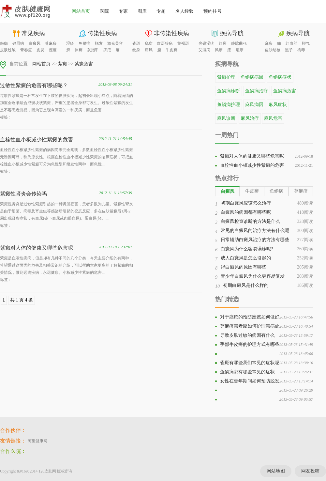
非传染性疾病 (171, 33)
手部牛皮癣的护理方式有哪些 (249, 344)
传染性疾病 (102, 33)
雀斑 (136, 43)
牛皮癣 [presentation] (252, 191)
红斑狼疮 (165, 43)
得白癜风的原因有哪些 (243, 267)
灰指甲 (93, 50)
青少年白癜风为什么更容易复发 (253, 276)
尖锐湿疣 (206, 43)
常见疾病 (33, 33)
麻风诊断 (226, 118)
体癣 (78, 50)
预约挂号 (212, 11)
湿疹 (70, 43)
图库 (142, 11)
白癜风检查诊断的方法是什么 (250, 221)
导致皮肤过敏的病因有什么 (247, 335)
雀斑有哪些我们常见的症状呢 (249, 362)
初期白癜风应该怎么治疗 (246, 203)
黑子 (289, 50)
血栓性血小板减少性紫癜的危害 (36, 139)
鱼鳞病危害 (284, 90)
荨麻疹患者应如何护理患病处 (249, 326)
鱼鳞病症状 (280, 77)
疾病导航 (232, 33)
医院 (104, 11)
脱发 (99, 43)
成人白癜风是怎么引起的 (246, 258)
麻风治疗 (250, 118)
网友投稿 (310, 471)
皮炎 (40, 50)
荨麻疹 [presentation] (301, 191)
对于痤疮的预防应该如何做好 (249, 317)
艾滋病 (204, 50)
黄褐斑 (183, 43)
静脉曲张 (239, 43)
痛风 (149, 50)
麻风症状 (278, 104)
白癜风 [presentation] (227, 191)
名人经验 (184, 11)
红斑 (223, 43)
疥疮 (107, 50)
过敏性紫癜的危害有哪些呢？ (34, 85)
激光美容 (115, 43)
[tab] (227, 191)
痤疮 (53, 50)
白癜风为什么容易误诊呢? (247, 248)
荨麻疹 (51, 43)
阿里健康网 (37, 441)
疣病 (149, 43)
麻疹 (269, 43)
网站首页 (81, 11)
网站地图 (276, 471)
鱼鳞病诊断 (228, 90)
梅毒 (301, 50)
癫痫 (4, 43)
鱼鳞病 (84, 43)
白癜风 (34, 43)
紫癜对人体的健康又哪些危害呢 (36, 248)
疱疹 (240, 50)
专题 (161, 11)
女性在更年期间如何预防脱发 (249, 381)
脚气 (306, 43)
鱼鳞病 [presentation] (276, 191)
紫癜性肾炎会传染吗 (23, 193)
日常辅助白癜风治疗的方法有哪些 (255, 239)
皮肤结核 (272, 50)
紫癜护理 (226, 77)
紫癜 (62, 63)
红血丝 (291, 43)
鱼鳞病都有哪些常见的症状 (247, 371)
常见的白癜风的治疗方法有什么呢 (255, 230)
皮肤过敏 (8, 50)
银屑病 (18, 43)
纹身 (136, 50)
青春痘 (26, 50)
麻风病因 (254, 104)
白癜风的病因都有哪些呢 (246, 212)
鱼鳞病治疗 (256, 90)
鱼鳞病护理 (228, 104)
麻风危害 (273, 118)
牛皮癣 (171, 50)
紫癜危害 (84, 63)
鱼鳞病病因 (252, 77)
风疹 (219, 50)
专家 (123, 11)
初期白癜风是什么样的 (246, 285)
